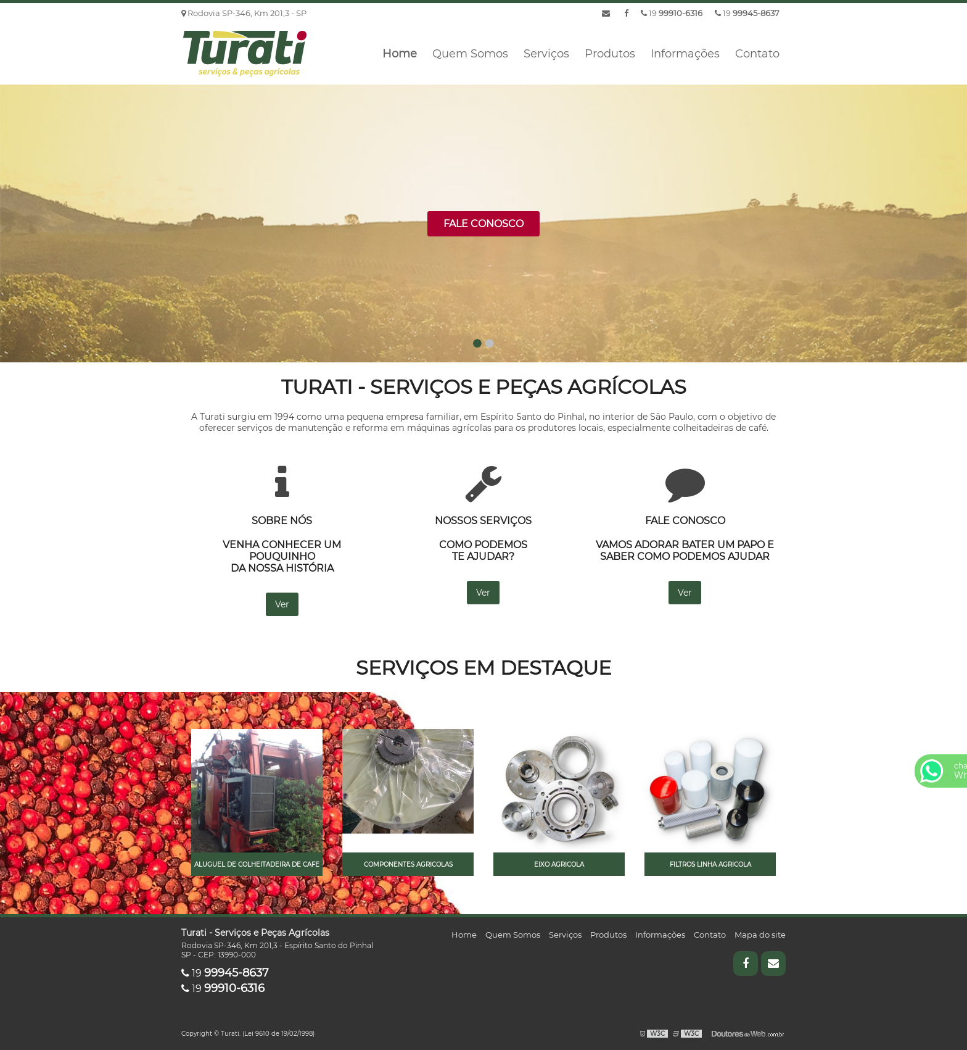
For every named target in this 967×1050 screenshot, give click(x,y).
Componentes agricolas (408, 864)
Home (399, 53)
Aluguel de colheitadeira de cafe (256, 864)
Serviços (546, 53)
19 (747, 13)
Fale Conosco (483, 224)
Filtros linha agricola (710, 864)
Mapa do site (760, 935)
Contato (757, 53)
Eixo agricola (559, 864)
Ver (282, 604)
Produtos (610, 53)
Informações (685, 53)
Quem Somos (470, 53)
